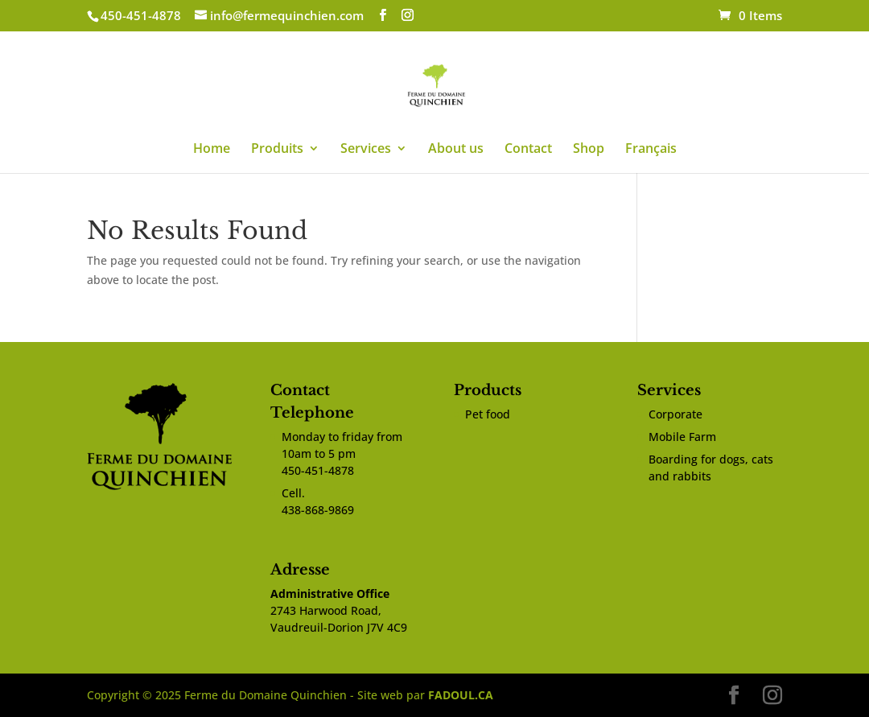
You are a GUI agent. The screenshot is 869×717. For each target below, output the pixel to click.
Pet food (487, 414)
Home (211, 149)
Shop (588, 149)
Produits (277, 149)
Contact (528, 149)
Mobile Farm (682, 436)
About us (456, 149)
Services (365, 149)
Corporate (675, 414)
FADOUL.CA (460, 695)
